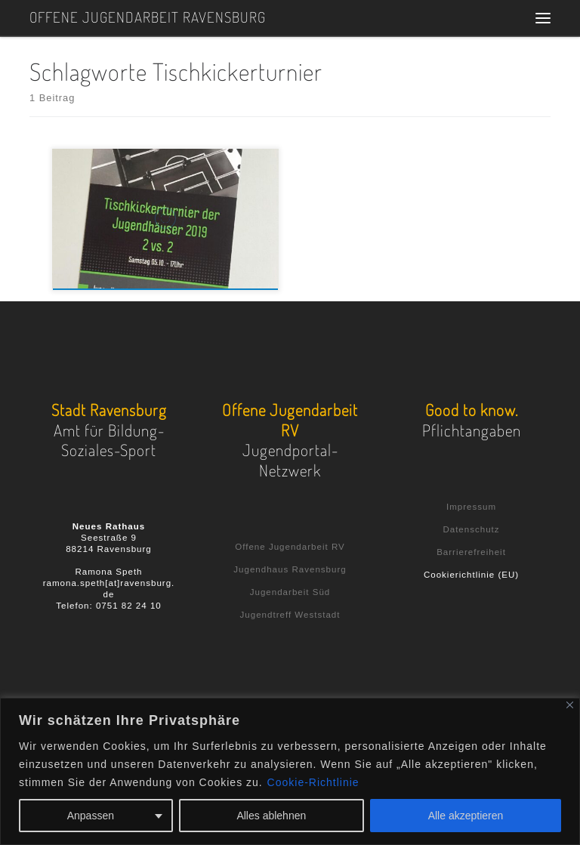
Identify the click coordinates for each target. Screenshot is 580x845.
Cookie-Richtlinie (313, 782)
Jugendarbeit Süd (290, 592)
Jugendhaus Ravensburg (289, 569)
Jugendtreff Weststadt (290, 614)
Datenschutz (471, 529)
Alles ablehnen (271, 816)
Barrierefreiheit (471, 552)
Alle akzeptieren (466, 816)
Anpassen (90, 816)
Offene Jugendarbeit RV (289, 546)
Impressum (471, 506)
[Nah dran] (569, 705)
